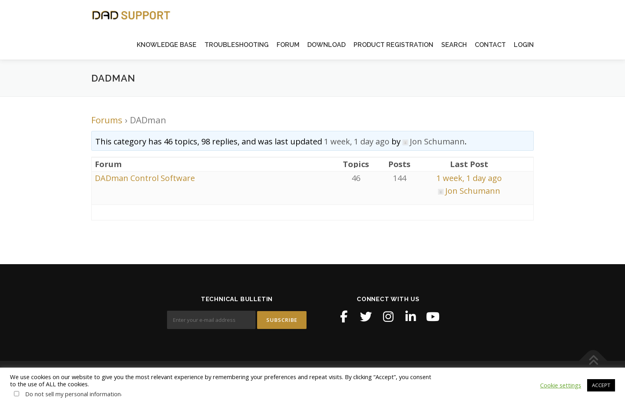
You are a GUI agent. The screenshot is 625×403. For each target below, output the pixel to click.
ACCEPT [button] (601, 385)
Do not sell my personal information (73, 393)
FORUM (288, 45)
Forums (106, 120)
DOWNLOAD (326, 45)
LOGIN (524, 45)
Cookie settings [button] (560, 385)
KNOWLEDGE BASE (167, 45)
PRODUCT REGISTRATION (393, 45)
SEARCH (454, 45)
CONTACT (490, 45)
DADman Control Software (145, 178)
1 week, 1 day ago (356, 141)
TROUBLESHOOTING (236, 45)
